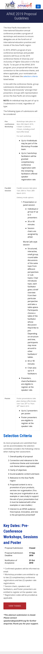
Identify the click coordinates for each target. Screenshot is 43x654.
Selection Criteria (17, 435)
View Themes (15, 606)
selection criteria (30, 76)
